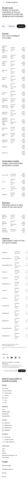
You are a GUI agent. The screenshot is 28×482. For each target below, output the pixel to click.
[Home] (11, 2)
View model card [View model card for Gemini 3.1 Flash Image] (23, 63)
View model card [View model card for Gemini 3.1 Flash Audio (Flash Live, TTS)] (23, 49)
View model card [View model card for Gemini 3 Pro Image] (23, 86)
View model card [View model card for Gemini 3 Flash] (23, 78)
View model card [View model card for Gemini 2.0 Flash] (23, 135)
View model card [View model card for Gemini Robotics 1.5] (23, 223)
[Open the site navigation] (3, 2)
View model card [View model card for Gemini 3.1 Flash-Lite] (23, 56)
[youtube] (11, 357)
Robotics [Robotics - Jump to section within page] (11, 26)
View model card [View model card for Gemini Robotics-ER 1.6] (23, 216)
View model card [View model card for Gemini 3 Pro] (23, 93)
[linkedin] (15, 357)
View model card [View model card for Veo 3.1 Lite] (23, 175)
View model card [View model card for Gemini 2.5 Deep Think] (23, 106)
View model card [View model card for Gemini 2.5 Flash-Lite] (23, 113)
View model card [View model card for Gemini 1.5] (23, 147)
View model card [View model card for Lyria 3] (23, 182)
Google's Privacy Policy (14, 367)
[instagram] (8, 357)
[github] (19, 357)
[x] (4, 357)
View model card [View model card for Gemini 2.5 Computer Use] (23, 100)
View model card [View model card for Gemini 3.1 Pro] (23, 71)
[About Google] (7, 465)
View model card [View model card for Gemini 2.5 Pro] (23, 129)
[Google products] (7, 469)
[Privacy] (7, 473)
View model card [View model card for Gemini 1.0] (23, 153)
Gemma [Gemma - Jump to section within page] (21, 26)
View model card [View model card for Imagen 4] (23, 194)
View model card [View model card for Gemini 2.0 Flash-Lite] (23, 141)
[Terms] (7, 477)
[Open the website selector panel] (18, 2)
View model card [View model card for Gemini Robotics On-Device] (23, 230)
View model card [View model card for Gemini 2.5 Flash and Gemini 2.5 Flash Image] (23, 121)
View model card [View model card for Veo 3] (23, 188)
